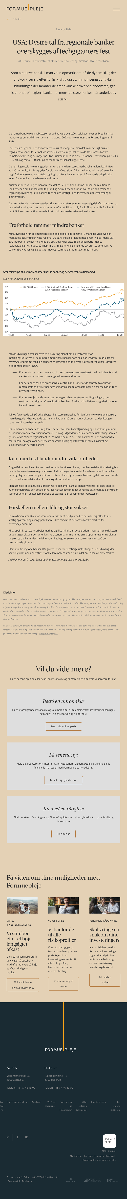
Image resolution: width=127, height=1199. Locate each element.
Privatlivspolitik (51, 1177)
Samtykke (36, 1102)
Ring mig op (63, 833)
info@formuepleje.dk (48, 633)
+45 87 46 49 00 (25, 1087)
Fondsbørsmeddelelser (17, 1102)
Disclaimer (27, 1181)
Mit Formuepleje (109, 1151)
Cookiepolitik (14, 1181)
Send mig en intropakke (64, 726)
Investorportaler (98, 1102)
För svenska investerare (115, 1106)
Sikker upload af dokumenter (81, 1106)
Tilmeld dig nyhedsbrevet (63, 780)
